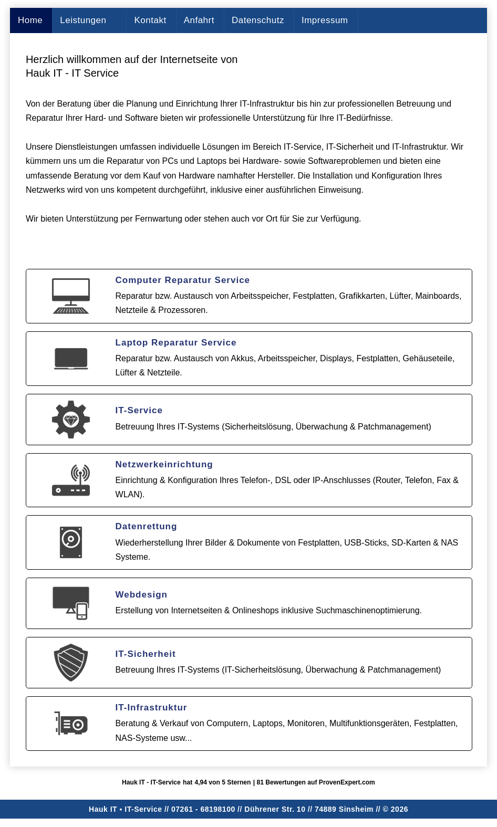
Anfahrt (199, 20)
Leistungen (83, 20)
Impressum (325, 20)
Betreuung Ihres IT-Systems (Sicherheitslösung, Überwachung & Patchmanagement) (273, 426)
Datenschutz (258, 20)
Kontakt (150, 20)
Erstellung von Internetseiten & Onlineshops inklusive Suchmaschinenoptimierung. (269, 610)
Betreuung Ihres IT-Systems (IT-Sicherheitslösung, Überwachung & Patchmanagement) (278, 669)
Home (30, 20)
